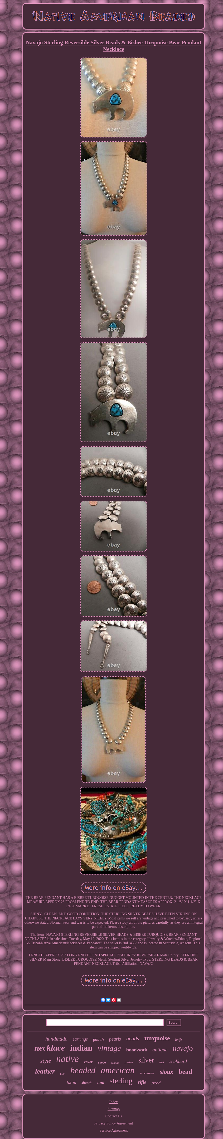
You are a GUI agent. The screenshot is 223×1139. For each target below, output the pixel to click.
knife (178, 1040)
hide (62, 1073)
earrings (80, 1039)
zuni (100, 1082)
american (117, 1070)
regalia (115, 1062)
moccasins (147, 1073)
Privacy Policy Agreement (113, 1123)
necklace (50, 1047)
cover (88, 1062)
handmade (56, 1039)
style (45, 1060)
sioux (166, 1072)
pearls (115, 1039)
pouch (98, 1039)
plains (129, 1062)
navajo (183, 1048)
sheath (86, 1083)
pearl (156, 1083)
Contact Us (113, 1116)
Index (113, 1102)
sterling (121, 1080)
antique (159, 1049)
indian (81, 1047)
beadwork (136, 1049)
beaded (82, 1070)
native (67, 1059)
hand (71, 1083)
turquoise (157, 1038)
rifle (142, 1082)
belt (161, 1062)
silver (146, 1060)
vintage (109, 1048)
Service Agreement (114, 1130)
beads (132, 1038)
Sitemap (114, 1109)
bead (185, 1071)
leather (45, 1071)
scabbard (178, 1061)
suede (102, 1062)
